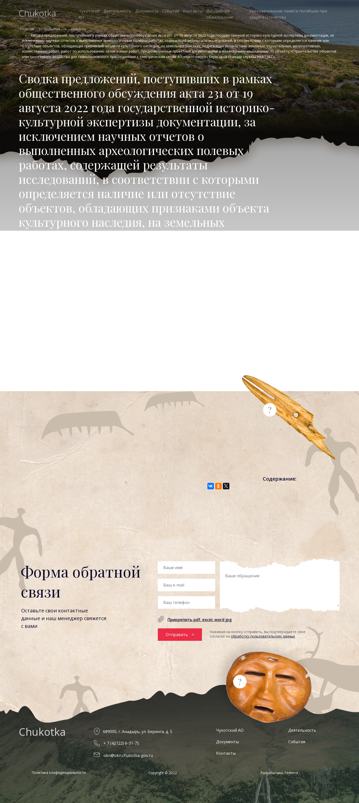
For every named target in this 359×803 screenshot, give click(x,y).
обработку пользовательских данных (263, 636)
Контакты (192, 11)
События (170, 11)
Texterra (291, 771)
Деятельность (117, 11)
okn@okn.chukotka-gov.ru (128, 754)
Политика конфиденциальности (59, 771)
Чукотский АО (89, 14)
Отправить (177, 634)
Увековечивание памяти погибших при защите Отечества (288, 14)
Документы (146, 11)
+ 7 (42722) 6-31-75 (121, 742)
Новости (78, 29)
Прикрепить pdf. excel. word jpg (200, 619)
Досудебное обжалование (219, 14)
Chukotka (37, 13)
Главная (27, 29)
